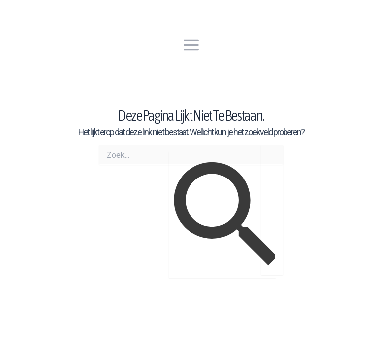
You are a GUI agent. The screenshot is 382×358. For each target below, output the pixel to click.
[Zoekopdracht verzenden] (222, 214)
